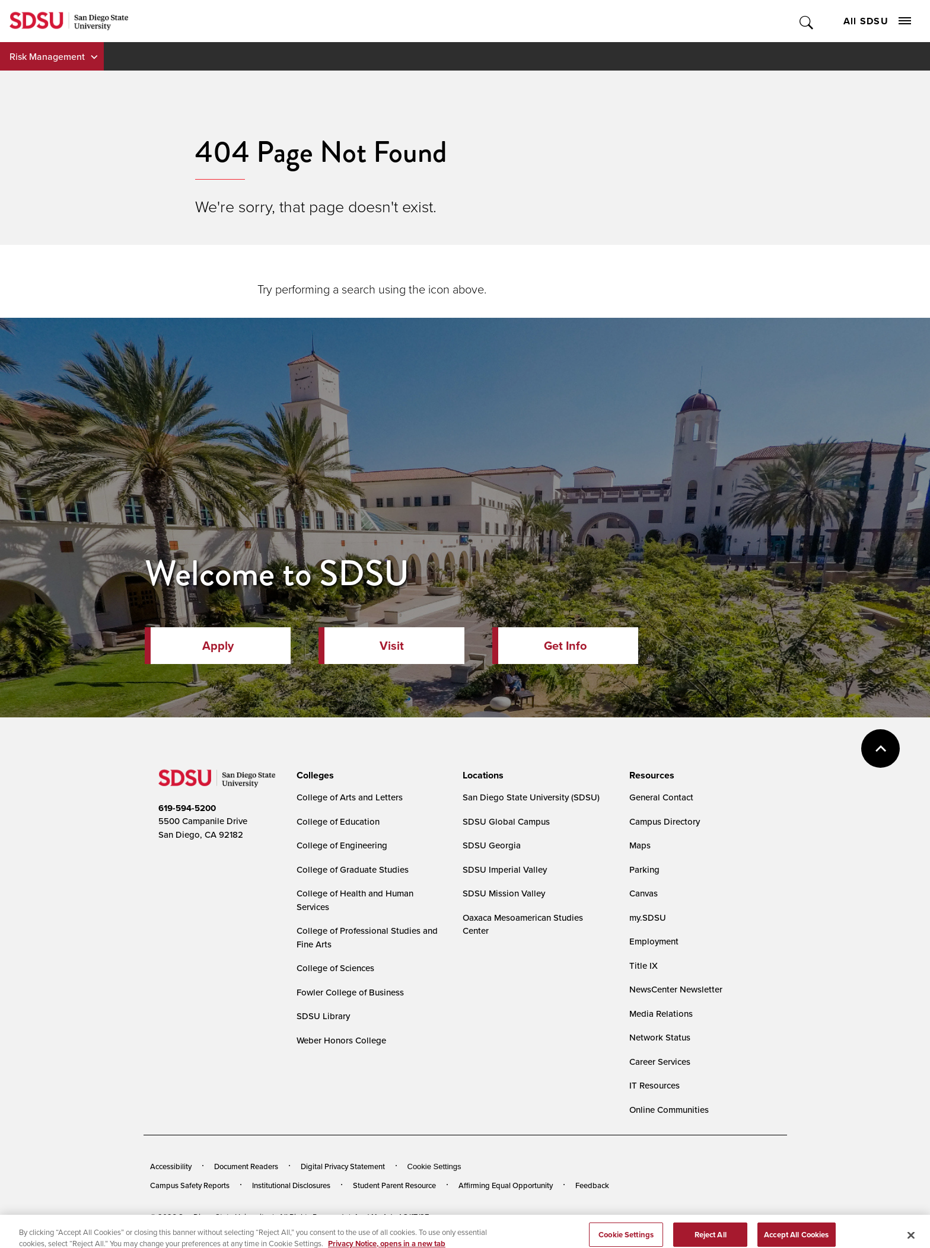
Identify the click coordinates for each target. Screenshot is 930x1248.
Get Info (565, 646)
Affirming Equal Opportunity (505, 1185)
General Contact (661, 797)
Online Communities (669, 1109)
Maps (640, 845)
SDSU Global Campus (506, 821)
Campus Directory (664, 821)
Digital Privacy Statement (343, 1166)
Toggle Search (807, 21)
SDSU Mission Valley (504, 893)
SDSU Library (323, 1016)
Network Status (659, 1037)
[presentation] (313, 775)
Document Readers (246, 1166)
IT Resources (654, 1085)
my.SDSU (647, 917)
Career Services (659, 1061)
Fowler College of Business (350, 992)
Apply (218, 646)
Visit (392, 646)
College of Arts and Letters (350, 797)
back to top (880, 748)
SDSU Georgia (492, 845)
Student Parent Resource (394, 1185)
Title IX (643, 965)
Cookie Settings (434, 1166)
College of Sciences (335, 968)
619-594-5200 (187, 808)
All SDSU (877, 21)
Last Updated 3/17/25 (392, 1217)
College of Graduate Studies (353, 869)
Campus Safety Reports (190, 1185)
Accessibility (171, 1166)
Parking (644, 869)
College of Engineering (342, 845)
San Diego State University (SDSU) (531, 797)
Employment (654, 941)
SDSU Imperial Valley (505, 869)
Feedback (592, 1185)
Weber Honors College (341, 1040)
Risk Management (47, 56)
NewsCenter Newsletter (675, 989)
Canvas (643, 893)
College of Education (338, 821)
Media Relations (661, 1013)
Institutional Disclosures (291, 1185)
